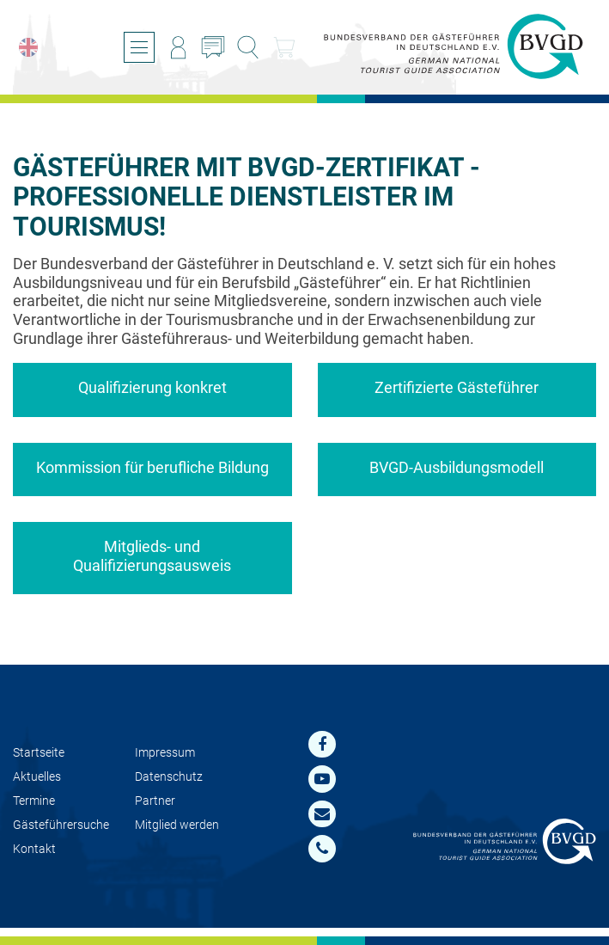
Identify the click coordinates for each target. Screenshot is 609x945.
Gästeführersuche (61, 825)
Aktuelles (37, 777)
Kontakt (34, 849)
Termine (34, 801)
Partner (155, 801)
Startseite (38, 753)
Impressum (165, 753)
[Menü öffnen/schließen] (139, 47)
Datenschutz (169, 777)
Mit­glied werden (177, 825)
